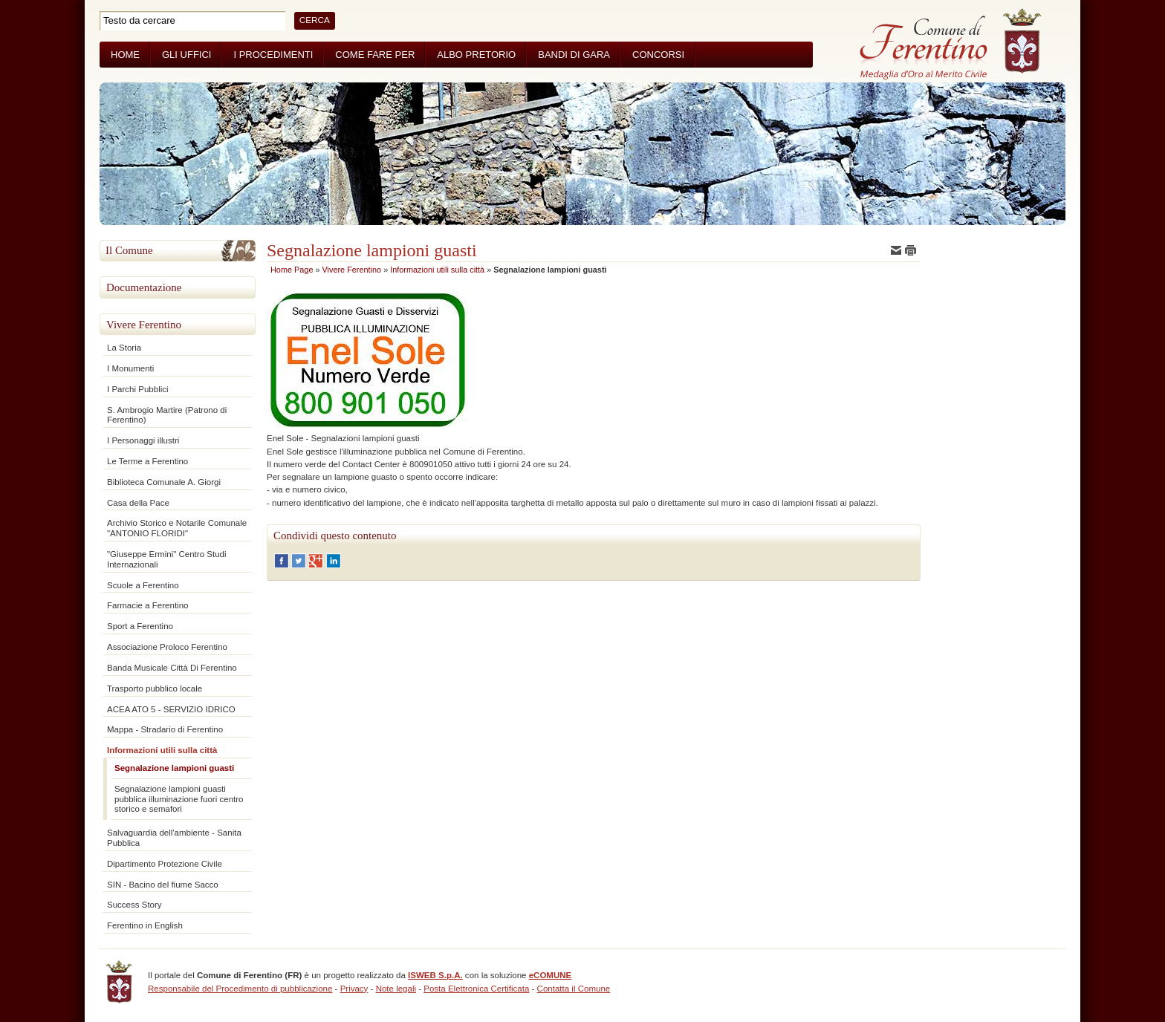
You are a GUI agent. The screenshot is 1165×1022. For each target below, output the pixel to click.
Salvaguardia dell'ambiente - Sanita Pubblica (174, 837)
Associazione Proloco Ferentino (167, 646)
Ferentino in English (145, 925)
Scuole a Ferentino (143, 585)
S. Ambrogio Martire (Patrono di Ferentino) (167, 415)
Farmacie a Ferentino (147, 605)
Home (125, 54)
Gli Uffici (186, 54)
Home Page (291, 269)
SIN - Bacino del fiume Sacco (162, 884)
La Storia (124, 347)
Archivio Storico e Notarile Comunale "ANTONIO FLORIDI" (177, 528)
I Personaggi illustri (143, 440)
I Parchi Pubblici (138, 389)
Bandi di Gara (574, 54)
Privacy (354, 988)
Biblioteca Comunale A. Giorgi (164, 482)
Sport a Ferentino (140, 626)
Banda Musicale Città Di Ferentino (172, 667)
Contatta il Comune (574, 988)
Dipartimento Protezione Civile (164, 863)
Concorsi (658, 54)
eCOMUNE (550, 975)
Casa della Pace (138, 502)
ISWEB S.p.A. (435, 975)
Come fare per (375, 54)
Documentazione (143, 287)
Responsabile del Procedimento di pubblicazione (240, 988)
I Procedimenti (273, 54)
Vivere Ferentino (143, 325)
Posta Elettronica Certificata (476, 988)
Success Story (134, 904)
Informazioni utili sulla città (162, 750)
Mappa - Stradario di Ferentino (165, 729)
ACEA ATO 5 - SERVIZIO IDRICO (171, 709)
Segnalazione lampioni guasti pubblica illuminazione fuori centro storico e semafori (178, 799)
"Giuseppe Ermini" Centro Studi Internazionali (167, 559)
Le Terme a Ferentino (147, 461)
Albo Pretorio (476, 54)
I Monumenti (130, 368)
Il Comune (129, 250)
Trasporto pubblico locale (154, 688)
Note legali (396, 988)
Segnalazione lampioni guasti (174, 768)
